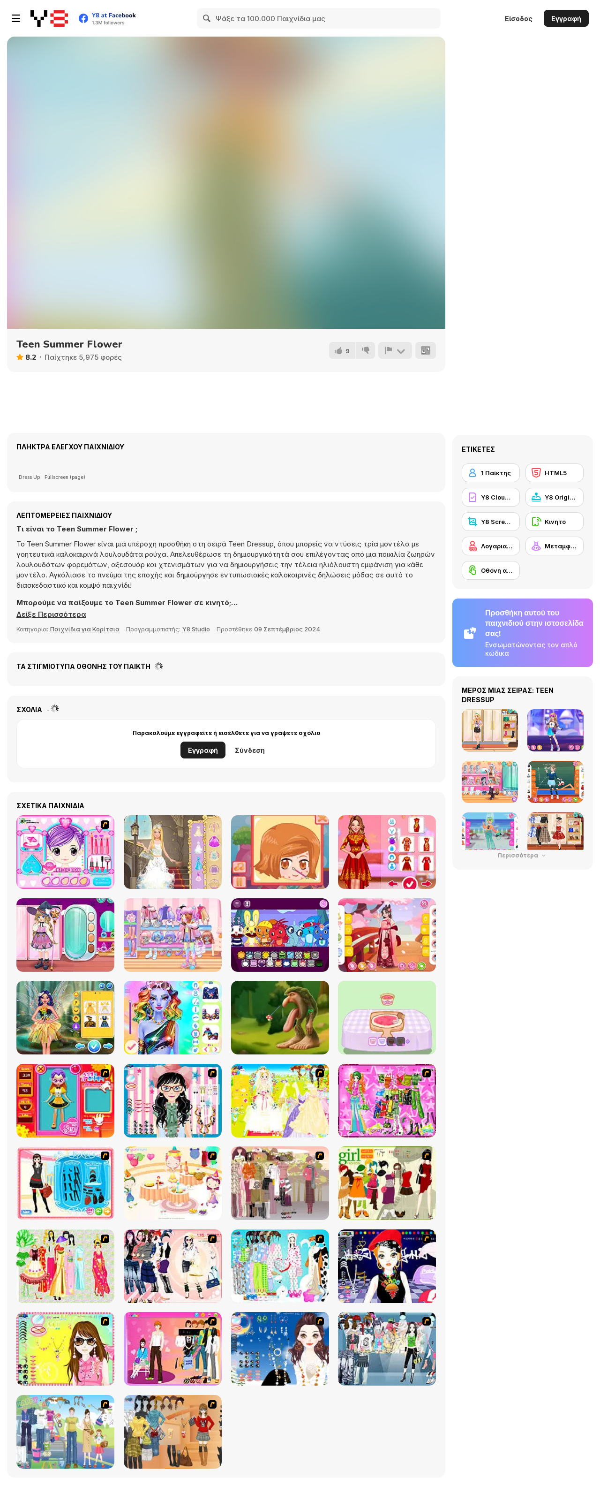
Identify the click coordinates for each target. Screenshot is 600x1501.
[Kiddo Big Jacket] (173, 935)
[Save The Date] (280, 852)
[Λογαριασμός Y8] (491, 546)
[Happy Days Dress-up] (65, 1432)
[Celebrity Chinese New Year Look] (387, 852)
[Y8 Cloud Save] (491, 497)
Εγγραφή (566, 19)
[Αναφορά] (395, 350)
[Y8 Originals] (554, 497)
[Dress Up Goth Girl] (280, 1349)
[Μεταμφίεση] (554, 546)
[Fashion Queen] (65, 1183)
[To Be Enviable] (65, 1349)
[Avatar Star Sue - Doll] (65, 1100)
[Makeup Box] (65, 852)
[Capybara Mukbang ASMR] (387, 1017)
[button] (51, 614)
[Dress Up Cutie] (173, 1100)
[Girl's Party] (173, 1183)
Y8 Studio (196, 629)
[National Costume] (65, 1266)
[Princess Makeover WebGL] (173, 852)
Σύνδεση (250, 750)
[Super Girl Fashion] (387, 1183)
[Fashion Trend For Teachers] (280, 1183)
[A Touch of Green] (387, 1100)
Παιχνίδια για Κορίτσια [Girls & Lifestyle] (85, 629)
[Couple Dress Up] (173, 1349)
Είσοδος (518, 19)
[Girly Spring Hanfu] (387, 935)
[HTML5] (554, 472)
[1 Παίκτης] (491, 472)
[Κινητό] (554, 521)
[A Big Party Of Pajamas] (280, 1266)
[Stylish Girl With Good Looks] (387, 1266)
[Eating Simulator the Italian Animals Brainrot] (280, 1017)
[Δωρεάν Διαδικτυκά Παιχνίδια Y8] (49, 18)
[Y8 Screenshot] (491, 521)
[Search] (207, 18)
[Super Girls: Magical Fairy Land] (65, 1017)
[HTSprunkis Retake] (280, 935)
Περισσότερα (523, 855)
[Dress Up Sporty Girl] (173, 1266)
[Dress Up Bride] (280, 1100)
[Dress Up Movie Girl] (173, 1432)
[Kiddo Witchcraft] (65, 935)
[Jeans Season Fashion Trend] (387, 1349)
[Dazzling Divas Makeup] (173, 1017)
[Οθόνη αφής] (491, 570)
